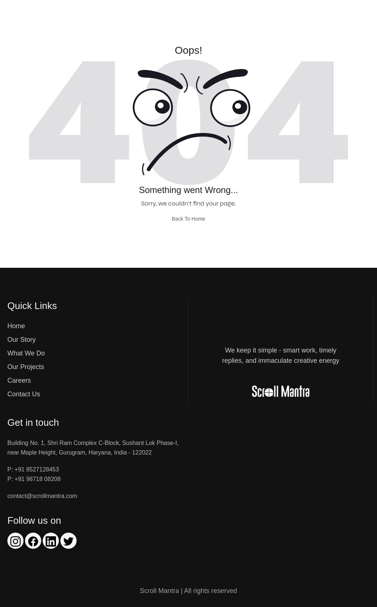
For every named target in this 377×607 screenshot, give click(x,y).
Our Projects (25, 367)
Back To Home (188, 219)
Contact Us (23, 394)
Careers (19, 380)
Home (16, 326)
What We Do (26, 353)
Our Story (21, 339)
